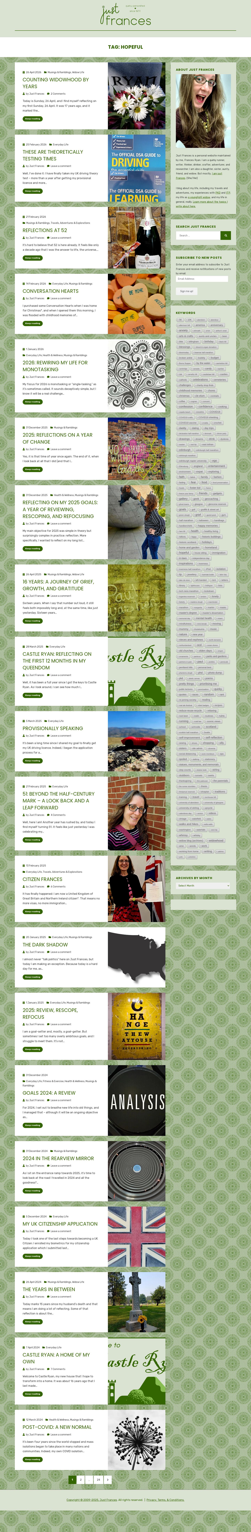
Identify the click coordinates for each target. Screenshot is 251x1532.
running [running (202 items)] (183, 736)
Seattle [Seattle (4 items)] (207, 748)
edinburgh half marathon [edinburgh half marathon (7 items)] (207, 466)
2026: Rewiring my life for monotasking (55, 382)
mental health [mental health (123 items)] (204, 633)
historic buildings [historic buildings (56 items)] (211, 552)
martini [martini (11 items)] (211, 623)
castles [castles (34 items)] (224, 390)
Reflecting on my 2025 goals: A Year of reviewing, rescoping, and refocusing (60, 526)
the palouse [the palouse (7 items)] (202, 796)
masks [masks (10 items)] (223, 623)
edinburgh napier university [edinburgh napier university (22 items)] (193, 476)
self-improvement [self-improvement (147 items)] (189, 753)
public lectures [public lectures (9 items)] (186, 705)
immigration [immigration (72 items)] (218, 568)
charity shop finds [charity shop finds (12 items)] (205, 401)
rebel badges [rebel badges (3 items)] (203, 721)
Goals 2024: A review (49, 1110)
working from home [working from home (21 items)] (189, 867)
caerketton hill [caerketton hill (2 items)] (221, 379)
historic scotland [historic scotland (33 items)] (187, 558)
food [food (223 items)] (204, 497)
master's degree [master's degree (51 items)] (188, 628)
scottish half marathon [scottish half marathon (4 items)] (188, 748)
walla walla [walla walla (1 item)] (208, 840)
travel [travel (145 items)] (196, 812)
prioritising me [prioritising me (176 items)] (208, 699)
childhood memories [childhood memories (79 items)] (190, 406)
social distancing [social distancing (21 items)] (187, 769)
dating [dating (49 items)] (195, 443)
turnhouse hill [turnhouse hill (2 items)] (210, 813)
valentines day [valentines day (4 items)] (185, 829)
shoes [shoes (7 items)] (194, 759)
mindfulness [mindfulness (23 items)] (185, 639)
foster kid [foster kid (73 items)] (195, 503)
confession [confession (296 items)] (186, 422)
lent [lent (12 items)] (214, 596)
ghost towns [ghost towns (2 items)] (184, 520)
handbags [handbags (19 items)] (219, 536)
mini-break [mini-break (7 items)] (202, 639)
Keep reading (32, 134)
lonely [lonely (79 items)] (215, 612)
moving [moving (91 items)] (216, 639)
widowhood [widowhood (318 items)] (216, 856)
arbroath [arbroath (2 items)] (196, 346)
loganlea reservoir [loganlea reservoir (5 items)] (187, 612)
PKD (217, 208)
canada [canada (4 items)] (196, 384)
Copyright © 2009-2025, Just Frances (92, 1521)
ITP (228, 208)
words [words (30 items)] (192, 861)
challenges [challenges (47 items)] (185, 400)
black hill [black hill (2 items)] (222, 357)
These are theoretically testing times (53, 171)
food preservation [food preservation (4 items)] (220, 498)
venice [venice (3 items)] (200, 829)
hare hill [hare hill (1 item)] (182, 547)
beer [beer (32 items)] (224, 352)
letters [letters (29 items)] (225, 595)
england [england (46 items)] (198, 481)
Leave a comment (61, 182)
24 (104, 1499)
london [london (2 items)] (203, 612)
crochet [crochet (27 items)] (218, 438)
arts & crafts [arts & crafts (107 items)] (186, 351)
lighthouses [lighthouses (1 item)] (195, 601)
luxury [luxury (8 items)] (182, 617)
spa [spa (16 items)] (222, 769)
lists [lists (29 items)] (220, 601)
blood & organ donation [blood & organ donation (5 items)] (206, 363)
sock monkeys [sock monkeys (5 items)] (208, 770)
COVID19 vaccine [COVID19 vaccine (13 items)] (187, 438)
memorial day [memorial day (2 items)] (184, 634)
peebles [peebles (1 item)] (212, 678)
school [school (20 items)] (182, 742)
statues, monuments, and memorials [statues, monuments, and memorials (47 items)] (199, 780)
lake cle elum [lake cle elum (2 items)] (184, 596)
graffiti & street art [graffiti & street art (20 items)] (210, 525)
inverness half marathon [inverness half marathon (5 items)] (189, 585)
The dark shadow (45, 961)
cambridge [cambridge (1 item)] (183, 384)
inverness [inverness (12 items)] (203, 579)
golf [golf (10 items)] (193, 525)
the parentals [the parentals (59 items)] (221, 796)
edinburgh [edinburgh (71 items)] (185, 465)
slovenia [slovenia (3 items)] (211, 764)
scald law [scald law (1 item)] (197, 737)
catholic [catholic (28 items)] (183, 395)
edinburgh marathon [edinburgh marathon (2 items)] (187, 471)
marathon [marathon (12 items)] (183, 623)
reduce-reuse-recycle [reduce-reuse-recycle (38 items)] (190, 726)
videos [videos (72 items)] (212, 829)
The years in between (49, 1307)
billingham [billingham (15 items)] (194, 357)
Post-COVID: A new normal (57, 1445)
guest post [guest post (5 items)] (211, 531)
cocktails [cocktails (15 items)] (214, 411)
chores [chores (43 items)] (211, 406)
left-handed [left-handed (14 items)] (201, 596)
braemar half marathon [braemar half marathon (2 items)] (204, 368)
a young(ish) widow (199, 213)
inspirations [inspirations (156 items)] (186, 579)
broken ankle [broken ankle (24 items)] (185, 373)
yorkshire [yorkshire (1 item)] (192, 873)
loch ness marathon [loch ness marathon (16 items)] (189, 606)
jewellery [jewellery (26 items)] (191, 590)
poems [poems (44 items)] (209, 694)
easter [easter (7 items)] (182, 460)
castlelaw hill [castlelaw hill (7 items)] (208, 390)
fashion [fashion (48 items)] (218, 492)
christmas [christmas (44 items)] (184, 411)
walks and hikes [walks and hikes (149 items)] (188, 839)
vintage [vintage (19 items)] (183, 834)
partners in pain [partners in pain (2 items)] (185, 678)
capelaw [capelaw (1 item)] (220, 384)
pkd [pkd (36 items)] (181, 694)
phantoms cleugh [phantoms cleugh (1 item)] (185, 689)
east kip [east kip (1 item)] (193, 460)
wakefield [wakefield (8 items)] (196, 834)
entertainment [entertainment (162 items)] (216, 481)
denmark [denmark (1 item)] (208, 449)
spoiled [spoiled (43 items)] (183, 774)
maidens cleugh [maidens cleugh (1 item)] (197, 618)
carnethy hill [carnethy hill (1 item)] (192, 390)
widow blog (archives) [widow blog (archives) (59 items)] (191, 856)
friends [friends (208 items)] (203, 509)
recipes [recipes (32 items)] (218, 721)
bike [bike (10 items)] (181, 357)
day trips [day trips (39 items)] (209, 443)
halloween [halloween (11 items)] (203, 536)
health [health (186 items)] (195, 546)
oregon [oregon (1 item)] (220, 667)
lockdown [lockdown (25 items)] (209, 606)
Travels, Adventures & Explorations (70, 239)
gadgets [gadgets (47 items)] (217, 509)
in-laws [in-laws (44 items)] (183, 573)
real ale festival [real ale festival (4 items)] (185, 721)
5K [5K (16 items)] (180, 335)
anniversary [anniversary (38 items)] (217, 340)
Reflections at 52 (45, 246)
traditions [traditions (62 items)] (220, 807)
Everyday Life (61, 160)
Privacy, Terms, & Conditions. (165, 1521)
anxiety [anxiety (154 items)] (183, 346)
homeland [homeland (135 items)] (211, 563)
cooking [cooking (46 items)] (222, 422)
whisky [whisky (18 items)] (196, 851)
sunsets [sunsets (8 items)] (198, 791)
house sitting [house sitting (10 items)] (201, 568)
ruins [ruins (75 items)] (222, 731)
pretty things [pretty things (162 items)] (186, 699)
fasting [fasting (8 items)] (182, 498)
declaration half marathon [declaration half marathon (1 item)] (189, 449)
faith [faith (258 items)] (182, 492)
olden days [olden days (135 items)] (205, 666)
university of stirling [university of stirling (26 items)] (189, 823)
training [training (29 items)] (183, 812)
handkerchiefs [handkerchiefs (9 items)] (185, 541)
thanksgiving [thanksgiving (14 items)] (185, 796)
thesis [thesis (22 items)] (204, 802)
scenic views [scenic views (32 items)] (213, 737)
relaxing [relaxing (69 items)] (211, 726)
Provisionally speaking (53, 745)
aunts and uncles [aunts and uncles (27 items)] (207, 352)
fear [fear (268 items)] (193, 497)
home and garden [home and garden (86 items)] (189, 563)
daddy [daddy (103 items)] (182, 443)
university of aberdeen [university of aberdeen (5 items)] (189, 818)
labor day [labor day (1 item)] (223, 590)
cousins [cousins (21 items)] (200, 427)
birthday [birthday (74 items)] (209, 357)
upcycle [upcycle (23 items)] (208, 823)
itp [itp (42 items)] (180, 590)
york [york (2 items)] (181, 873)
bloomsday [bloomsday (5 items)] (184, 368)
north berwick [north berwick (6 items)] (215, 655)
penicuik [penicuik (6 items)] (224, 677)
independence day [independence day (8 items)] (200, 574)
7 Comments (58, 1387)
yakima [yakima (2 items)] (220, 867)
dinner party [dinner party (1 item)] (221, 449)
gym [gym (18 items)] (224, 530)
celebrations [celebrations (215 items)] (200, 395)
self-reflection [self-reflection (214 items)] (214, 753)
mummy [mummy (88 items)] (183, 644)
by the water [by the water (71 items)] (203, 378)
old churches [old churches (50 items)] (186, 666)
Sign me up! (186, 307)
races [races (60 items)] (195, 710)
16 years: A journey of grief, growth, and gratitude (58, 602)
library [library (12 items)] (182, 601)
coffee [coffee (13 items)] (182, 417)
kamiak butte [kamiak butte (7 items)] (208, 590)
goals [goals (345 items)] (182, 525)
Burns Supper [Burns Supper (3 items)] (185, 379)
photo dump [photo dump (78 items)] (215, 688)
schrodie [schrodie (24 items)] (195, 742)
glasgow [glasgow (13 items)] (199, 520)
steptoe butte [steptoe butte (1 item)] (202, 786)
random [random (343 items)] (209, 710)
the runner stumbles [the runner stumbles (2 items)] (187, 802)
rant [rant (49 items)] (222, 710)
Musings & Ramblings (59, 88)
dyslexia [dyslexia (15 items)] (224, 455)
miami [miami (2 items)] (220, 634)
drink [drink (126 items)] (212, 454)
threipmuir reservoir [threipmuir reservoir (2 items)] (187, 807)
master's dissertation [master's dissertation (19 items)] (213, 628)
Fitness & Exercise (53, 1098)
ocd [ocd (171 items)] (199, 660)
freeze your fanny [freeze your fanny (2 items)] (186, 509)
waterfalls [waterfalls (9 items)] (200, 845)
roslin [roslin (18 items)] (196, 731)
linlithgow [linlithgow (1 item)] (208, 601)
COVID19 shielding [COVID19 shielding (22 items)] (208, 433)
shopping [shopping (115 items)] (208, 758)
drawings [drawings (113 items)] (184, 454)
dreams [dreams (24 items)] (199, 454)
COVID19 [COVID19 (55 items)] (215, 427)
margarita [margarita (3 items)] (198, 623)
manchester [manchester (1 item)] (213, 618)
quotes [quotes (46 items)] (183, 710)
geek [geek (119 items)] (196, 514)
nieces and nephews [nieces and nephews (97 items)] (191, 655)
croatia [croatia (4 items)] (205, 439)
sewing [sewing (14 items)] (182, 759)
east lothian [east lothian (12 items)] (207, 460)
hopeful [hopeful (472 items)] (184, 568)
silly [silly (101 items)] (221, 758)
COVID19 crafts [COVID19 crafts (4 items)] (186, 433)
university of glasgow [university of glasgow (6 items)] (213, 818)
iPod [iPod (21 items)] (208, 584)
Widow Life (78, 88)
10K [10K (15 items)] (190, 335)
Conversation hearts (51, 307)
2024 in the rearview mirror (58, 1176)
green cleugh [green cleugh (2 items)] (184, 531)
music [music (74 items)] (213, 644)
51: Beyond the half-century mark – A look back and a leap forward (59, 817)
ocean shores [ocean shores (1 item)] (212, 661)
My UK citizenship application (60, 1241)
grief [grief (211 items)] (198, 530)
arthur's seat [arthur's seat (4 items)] (221, 346)
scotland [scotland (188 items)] (211, 742)
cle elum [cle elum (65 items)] (200, 411)
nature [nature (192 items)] (183, 650)
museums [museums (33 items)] (199, 645)
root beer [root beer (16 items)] (183, 731)
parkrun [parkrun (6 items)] (197, 672)
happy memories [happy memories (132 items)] (208, 541)
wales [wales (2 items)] (209, 834)
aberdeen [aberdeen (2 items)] (201, 336)
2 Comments (58, 109)
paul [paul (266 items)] (200, 677)
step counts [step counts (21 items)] (185, 785)
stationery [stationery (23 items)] (210, 775)
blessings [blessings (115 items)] (184, 362)
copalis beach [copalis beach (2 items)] (184, 428)
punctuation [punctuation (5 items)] (203, 705)
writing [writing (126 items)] (208, 866)
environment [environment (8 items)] (185, 487)
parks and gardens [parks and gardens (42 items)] (217, 672)
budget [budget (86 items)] (215, 373)
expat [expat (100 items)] (199, 487)
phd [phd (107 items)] (200, 688)
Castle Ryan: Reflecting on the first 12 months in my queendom (57, 677)
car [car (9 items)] (180, 390)
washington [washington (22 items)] (185, 845)
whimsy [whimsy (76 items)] (183, 851)
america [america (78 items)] (200, 340)
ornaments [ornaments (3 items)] (183, 672)
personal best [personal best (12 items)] (204, 683)
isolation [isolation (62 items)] (221, 584)
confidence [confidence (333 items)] (205, 422)
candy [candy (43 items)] (208, 384)
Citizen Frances (42, 896)
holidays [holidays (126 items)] (207, 557)
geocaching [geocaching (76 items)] (211, 514)
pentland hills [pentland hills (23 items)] (186, 683)
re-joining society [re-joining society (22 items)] (187, 715)
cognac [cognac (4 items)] (194, 417)
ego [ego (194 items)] (214, 476)
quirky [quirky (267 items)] (218, 704)
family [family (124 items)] (204, 492)
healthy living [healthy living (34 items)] (211, 547)
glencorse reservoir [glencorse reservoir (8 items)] (217, 520)
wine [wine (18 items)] (181, 861)
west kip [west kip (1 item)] (214, 846)
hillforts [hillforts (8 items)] (182, 552)
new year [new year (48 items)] (198, 650)
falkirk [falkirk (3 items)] (192, 493)
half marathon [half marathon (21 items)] (186, 536)
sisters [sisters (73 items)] (183, 764)
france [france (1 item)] (208, 504)
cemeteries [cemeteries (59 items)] (220, 395)
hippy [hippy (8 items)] (193, 552)
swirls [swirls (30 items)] (211, 791)
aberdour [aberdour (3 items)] (214, 336)
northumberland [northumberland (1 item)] (185, 661)
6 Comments (58, 903)
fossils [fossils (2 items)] (181, 504)
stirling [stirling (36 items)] (215, 785)
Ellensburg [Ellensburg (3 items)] (183, 482)
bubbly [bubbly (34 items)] (201, 373)
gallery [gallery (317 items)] (183, 514)
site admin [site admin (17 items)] (197, 764)
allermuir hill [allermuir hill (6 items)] (184, 341)
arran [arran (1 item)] (208, 346)
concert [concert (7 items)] (206, 417)
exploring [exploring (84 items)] (213, 487)
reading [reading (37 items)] (206, 715)
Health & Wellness (53, 371)
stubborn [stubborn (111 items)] (184, 790)
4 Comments (58, 832)
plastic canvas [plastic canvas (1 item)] (194, 694)
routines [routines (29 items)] (209, 731)
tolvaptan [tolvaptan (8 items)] (205, 807)
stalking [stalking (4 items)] (196, 775)
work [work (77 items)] (204, 861)
